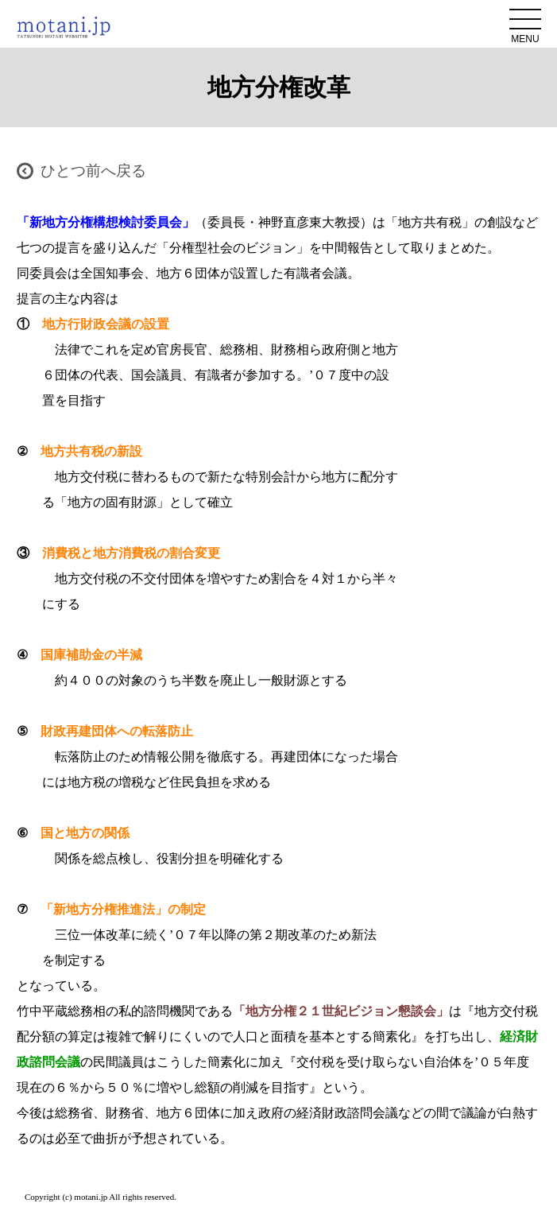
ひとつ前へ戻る (93, 170)
